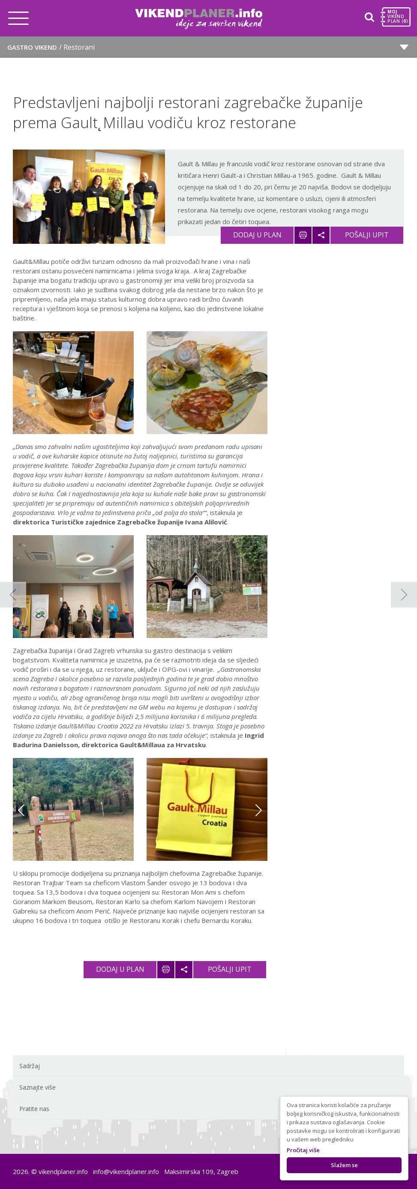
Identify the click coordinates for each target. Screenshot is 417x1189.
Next (258, 810)
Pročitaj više (303, 1150)
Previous (21, 810)
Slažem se (344, 1165)
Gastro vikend (51, 47)
